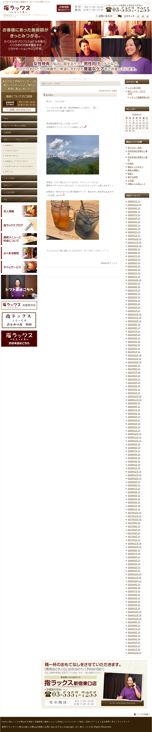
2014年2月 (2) (134, 646)
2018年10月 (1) (134, 478)
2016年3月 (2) (134, 567)
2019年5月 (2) (134, 458)
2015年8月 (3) (134, 588)
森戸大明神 (133, 177)
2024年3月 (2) (134, 270)
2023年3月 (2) (134, 304)
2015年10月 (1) (134, 581)
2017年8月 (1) (134, 526)
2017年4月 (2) (134, 530)
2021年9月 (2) (134, 366)
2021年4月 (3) (134, 383)
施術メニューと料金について (57, 722)
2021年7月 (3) (134, 372)
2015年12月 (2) (134, 574)
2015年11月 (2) (134, 578)
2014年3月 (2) (134, 643)
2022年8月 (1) (134, 328)
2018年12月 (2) (134, 472)
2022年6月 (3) (134, 335)
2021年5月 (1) (134, 379)
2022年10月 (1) (134, 321)
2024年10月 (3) (134, 246)
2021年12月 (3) (134, 355)
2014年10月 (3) (134, 619)
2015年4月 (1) (134, 598)
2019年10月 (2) (134, 441)
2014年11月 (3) (134, 615)
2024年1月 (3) (134, 277)
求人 (114, 722)
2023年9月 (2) (134, 283)
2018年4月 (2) (134, 499)
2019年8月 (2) (134, 448)
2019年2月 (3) (134, 465)
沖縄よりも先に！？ (137, 184)
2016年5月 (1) (134, 560)
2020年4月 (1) (134, 420)
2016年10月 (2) (134, 547)
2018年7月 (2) (134, 489)
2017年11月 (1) (134, 516)
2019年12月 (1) (134, 434)
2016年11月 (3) (134, 543)
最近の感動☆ (134, 170)
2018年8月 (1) (134, 485)
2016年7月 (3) (134, 554)
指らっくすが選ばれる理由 (21, 722)
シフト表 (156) (134, 88)
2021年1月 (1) (134, 393)
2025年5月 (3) (134, 222)
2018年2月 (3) (134, 506)
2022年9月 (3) (134, 324)
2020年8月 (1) (134, 407)
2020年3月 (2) (134, 424)
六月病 (131, 180)
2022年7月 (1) (134, 331)
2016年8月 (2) (134, 550)
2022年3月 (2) (134, 345)
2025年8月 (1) (134, 212)
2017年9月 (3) (134, 523)
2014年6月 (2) (134, 632)
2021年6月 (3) (134, 376)
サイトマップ (123, 722)
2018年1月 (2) (134, 509)
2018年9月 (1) (134, 482)
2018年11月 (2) (134, 475)
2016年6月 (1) (134, 557)
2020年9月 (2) (134, 403)
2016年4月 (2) (134, 564)
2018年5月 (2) (134, 496)
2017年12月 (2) (134, 513)
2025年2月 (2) (134, 232)
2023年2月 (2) (134, 307)
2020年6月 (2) (134, 413)
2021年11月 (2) (134, 359)
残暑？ (131, 174)
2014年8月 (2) (134, 625)
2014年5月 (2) (134, 636)
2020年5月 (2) (134, 417)
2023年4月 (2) (134, 300)
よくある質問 (104, 722)
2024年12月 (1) (134, 239)
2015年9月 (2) (134, 584)
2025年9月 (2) (134, 208)
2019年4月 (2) (134, 461)
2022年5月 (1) (134, 338)
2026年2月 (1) (134, 201)
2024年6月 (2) (134, 260)
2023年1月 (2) (134, 311)
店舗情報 (39, 722)
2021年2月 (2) (134, 389)
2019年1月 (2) (134, 468)
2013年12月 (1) (134, 653)
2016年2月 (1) (134, 571)
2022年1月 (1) (134, 352)
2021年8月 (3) (134, 369)
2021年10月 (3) (134, 362)
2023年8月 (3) (134, 287)
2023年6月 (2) (134, 294)
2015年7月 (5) (134, 591)
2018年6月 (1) (134, 492)
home (4, 722)
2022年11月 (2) (134, 318)
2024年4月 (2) (134, 266)
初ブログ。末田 (135, 148)
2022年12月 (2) (134, 314)
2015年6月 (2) (134, 595)
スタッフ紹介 (78, 722)
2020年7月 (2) (134, 410)
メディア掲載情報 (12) (140, 97)
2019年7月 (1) (134, 451)
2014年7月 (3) (134, 629)
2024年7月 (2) (134, 256)
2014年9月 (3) (134, 622)
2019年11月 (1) (134, 437)
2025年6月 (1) (134, 218)
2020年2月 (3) (134, 427)
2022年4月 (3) (134, 342)
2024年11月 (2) (134, 242)
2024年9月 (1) (134, 249)
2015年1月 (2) (134, 608)
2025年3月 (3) (134, 229)
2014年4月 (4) (134, 639)
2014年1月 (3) (134, 649)
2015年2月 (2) (134, 605)
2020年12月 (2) (134, 396)
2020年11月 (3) (134, 400)
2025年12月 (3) (134, 205)
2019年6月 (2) (134, 454)
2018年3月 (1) (134, 502)
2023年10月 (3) (134, 280)
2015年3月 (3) (134, 602)
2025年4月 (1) (134, 225)
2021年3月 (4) (134, 386)
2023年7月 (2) (134, 290)
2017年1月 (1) (134, 540)
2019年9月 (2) (134, 444)
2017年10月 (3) (134, 519)
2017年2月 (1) (134, 536)
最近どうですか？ (136, 167)
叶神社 (131, 163)
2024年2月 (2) (134, 273)
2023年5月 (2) (134, 297)
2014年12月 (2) (134, 612)
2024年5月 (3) (134, 263)
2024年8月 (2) (134, 253)
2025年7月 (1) (134, 215)
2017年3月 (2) (134, 533)
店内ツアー (91, 722)
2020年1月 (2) (134, 431)
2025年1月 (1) (134, 236)
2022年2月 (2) (134, 348)
